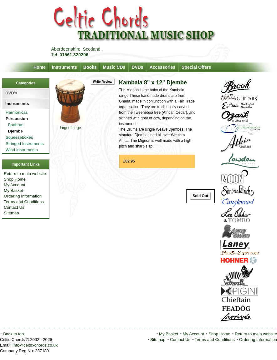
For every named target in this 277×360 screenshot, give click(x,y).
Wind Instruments (20, 150)
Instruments (64, 67)
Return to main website (25, 173)
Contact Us (14, 207)
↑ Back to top (12, 334)
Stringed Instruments (23, 143)
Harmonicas (15, 112)
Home (39, 67)
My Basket (13, 190)
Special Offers (196, 67)
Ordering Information (23, 196)
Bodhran (12, 124)
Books (90, 67)
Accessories (163, 67)
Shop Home (15, 179)
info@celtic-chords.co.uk (35, 345)
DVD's (11, 93)
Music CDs (114, 67)
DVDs (137, 67)
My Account (14, 184)
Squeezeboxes (18, 137)
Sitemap (11, 213)
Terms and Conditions (24, 201)
